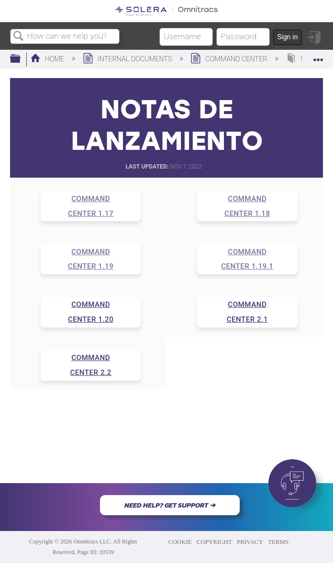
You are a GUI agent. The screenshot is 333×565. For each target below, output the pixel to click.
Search (18, 36)
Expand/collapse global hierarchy (21, 59)
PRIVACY (250, 541)
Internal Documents (128, 59)
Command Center (229, 59)
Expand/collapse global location (318, 56)
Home (48, 59)
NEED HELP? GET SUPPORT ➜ (169, 505)
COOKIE (180, 541)
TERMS (278, 541)
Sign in (287, 37)
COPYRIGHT (214, 541)
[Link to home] (166, 11)
